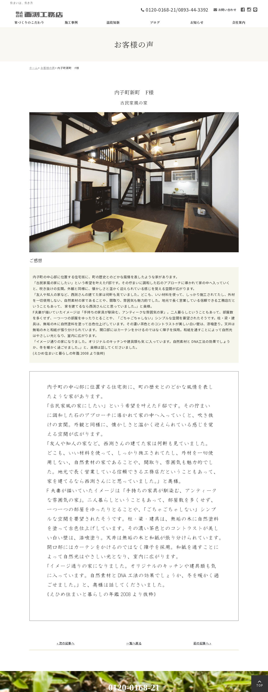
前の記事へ (201, 643)
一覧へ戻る (134, 643)
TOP (259, 684)
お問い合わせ (227, 10)
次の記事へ (67, 643)
